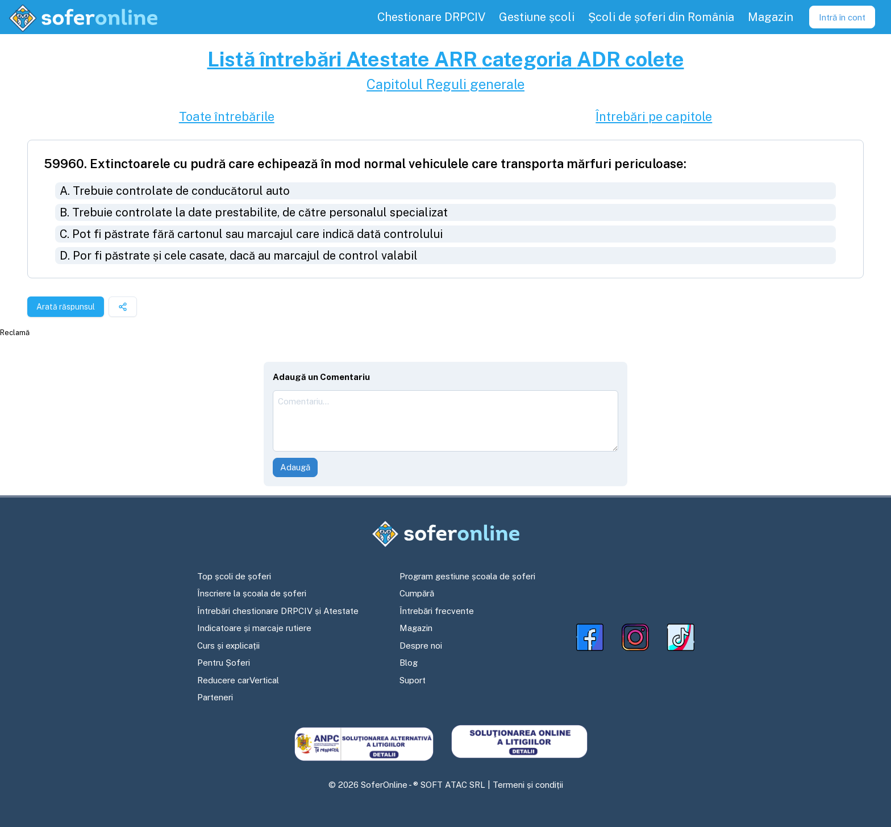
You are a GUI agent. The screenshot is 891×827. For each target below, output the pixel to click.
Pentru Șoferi (223, 662)
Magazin (415, 628)
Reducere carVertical (238, 680)
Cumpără (416, 593)
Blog (408, 662)
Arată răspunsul (65, 306)
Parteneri (215, 697)
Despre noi (420, 645)
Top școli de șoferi (234, 576)
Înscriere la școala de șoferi (251, 593)
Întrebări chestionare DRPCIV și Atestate (278, 611)
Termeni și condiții (528, 785)
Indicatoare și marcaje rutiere (254, 628)
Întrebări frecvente (436, 611)
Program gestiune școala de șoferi (467, 576)
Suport (412, 680)
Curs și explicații (228, 645)
